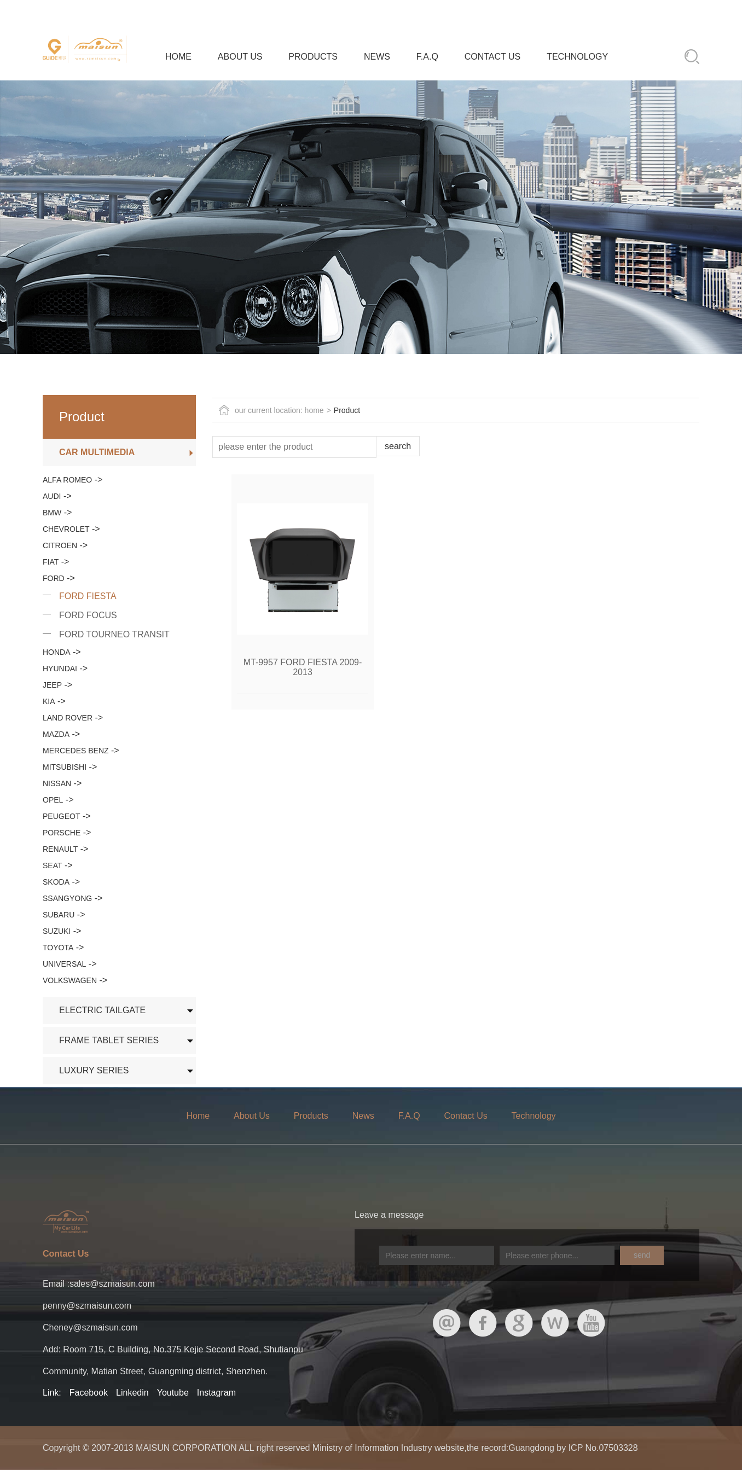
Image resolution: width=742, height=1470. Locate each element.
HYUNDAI (60, 668)
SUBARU (58, 914)
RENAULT (60, 849)
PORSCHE (61, 832)
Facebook (88, 1392)
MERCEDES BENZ (76, 750)
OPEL (53, 799)
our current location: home (279, 410)
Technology (577, 56)
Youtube (173, 1392)
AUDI (52, 496)
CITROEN (60, 545)
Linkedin (132, 1392)
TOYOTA (58, 947)
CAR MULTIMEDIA (97, 452)
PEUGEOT (61, 816)
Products (313, 56)
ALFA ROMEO (67, 479)
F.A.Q (427, 56)
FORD (54, 578)
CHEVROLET (66, 529)
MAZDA (56, 734)
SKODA (56, 882)
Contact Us (493, 56)
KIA (49, 701)
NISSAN (57, 783)
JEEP (52, 685)
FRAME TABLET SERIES (109, 1040)
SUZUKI (57, 931)
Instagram (216, 1392)
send (642, 1255)
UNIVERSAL (64, 964)
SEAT (52, 865)
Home (178, 56)
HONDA (57, 652)
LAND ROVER (67, 717)
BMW (52, 512)
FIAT (51, 561)
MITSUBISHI (64, 767)
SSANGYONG (67, 898)
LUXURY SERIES (94, 1070)
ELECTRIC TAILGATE (102, 1010)
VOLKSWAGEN (70, 980)
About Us (240, 56)
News (377, 56)
